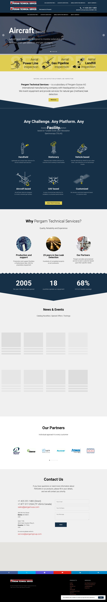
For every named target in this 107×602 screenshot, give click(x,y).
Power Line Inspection (90, 584)
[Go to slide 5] (56, 51)
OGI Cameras (73, 594)
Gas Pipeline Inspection (90, 583)
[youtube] (62, 572)
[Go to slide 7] (57, 460)
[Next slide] (104, 35)
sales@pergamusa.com (28, 507)
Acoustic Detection (46, 14)
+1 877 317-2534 (26, 504)
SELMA (71, 584)
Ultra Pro (72, 592)
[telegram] (98, 572)
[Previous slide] (3, 35)
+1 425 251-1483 (26, 501)
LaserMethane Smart (75, 591)
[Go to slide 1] (50, 51)
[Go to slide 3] (53, 51)
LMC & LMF (72, 589)
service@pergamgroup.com (30, 534)
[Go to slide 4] (53, 460)
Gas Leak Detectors (32, 14)
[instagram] (45, 572)
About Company (75, 14)
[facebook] (9, 572)
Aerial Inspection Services (61, 14)
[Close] (105, 2)
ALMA (71, 583)
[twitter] (27, 572)
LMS (71, 588)
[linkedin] (80, 572)
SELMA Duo (72, 586)
